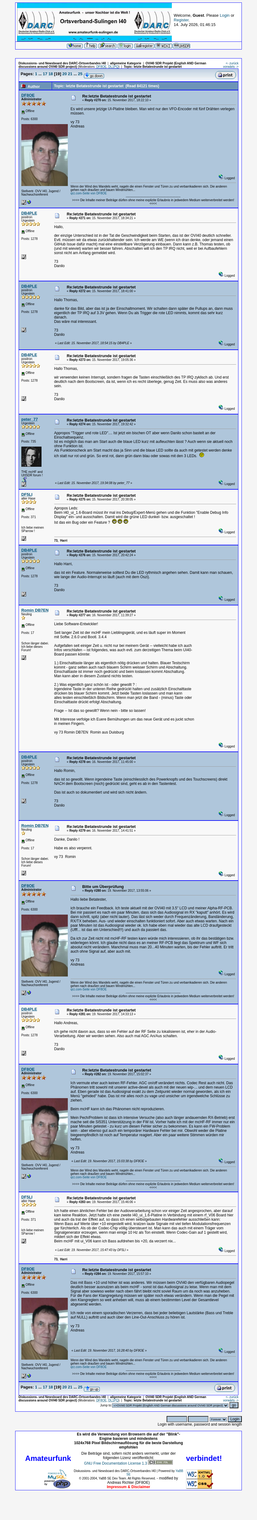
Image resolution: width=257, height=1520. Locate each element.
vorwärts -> (231, 66)
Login (225, 15)
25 (80, 73)
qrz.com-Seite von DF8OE (89, 193)
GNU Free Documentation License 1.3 (115, 1463)
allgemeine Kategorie (126, 63)
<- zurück (232, 63)
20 (64, 73)
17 (45, 73)
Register (181, 20)
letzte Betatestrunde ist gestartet (158, 66)
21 (70, 73)
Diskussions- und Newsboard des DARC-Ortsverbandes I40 (62, 63)
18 (50, 73)
